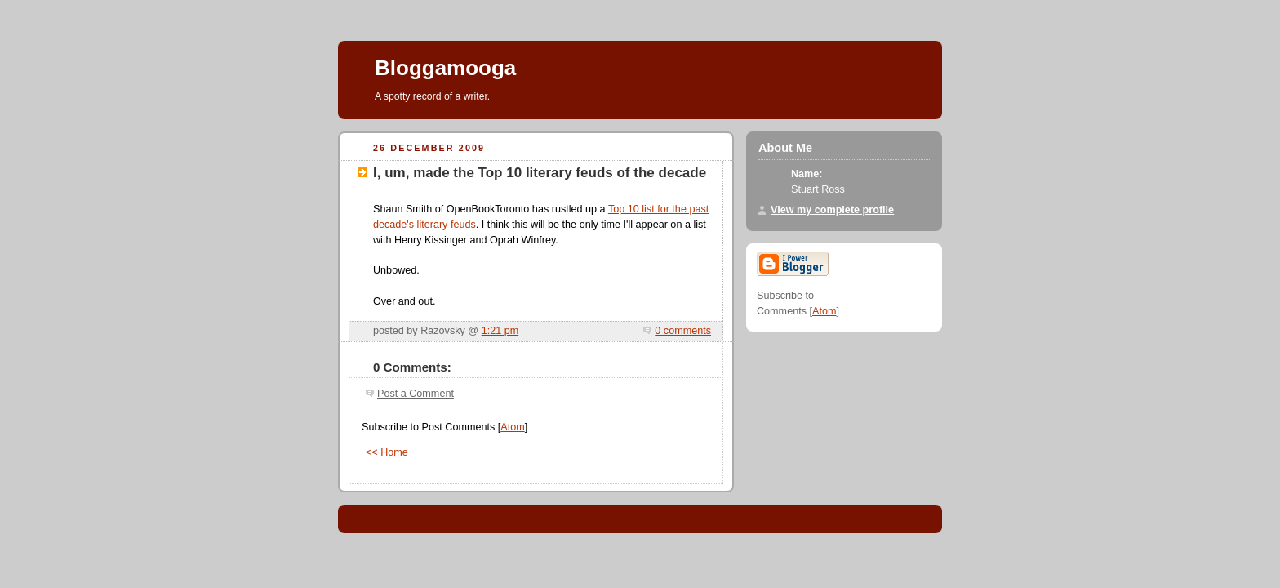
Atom (512, 427)
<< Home (387, 452)
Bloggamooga (445, 68)
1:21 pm (500, 330)
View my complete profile (832, 210)
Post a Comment (415, 393)
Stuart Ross (818, 189)
